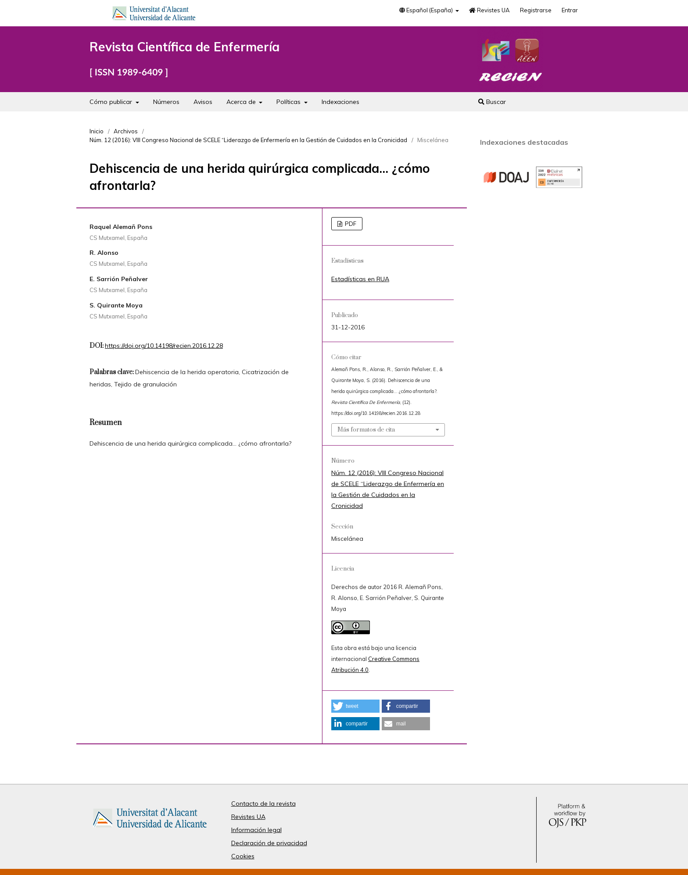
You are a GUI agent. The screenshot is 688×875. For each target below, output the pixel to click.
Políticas (289, 102)
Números (166, 102)
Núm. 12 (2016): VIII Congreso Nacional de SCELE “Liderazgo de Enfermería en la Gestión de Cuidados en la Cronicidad (248, 139)
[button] (355, 706)
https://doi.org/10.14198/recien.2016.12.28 (164, 346)
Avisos (203, 102)
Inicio (97, 131)
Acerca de (242, 102)
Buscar (492, 102)
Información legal (256, 830)
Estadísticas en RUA (360, 279)
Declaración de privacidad (269, 843)
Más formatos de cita (366, 430)
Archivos (126, 131)
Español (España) (426, 10)
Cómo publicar (112, 102)
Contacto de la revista (263, 803)
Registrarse (536, 10)
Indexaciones (340, 102)
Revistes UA (489, 10)
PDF (350, 223)
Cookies (242, 856)
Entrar (570, 10)
